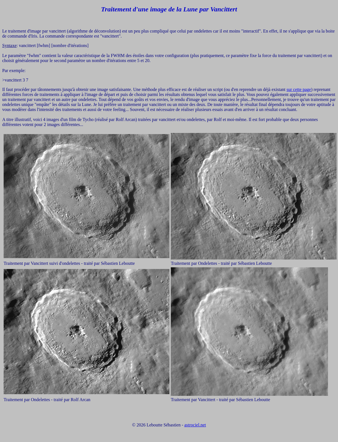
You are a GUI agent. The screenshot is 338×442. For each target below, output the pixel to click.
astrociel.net (195, 425)
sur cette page (299, 89)
